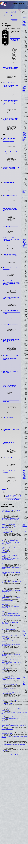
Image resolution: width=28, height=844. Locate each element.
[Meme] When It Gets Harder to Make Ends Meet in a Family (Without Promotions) (10, 209)
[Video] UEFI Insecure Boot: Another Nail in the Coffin (9, 386)
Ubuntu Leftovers (4, 714)
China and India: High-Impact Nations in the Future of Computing (11, 458)
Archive (12, 12)
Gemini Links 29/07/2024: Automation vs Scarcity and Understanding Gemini (9, 140)
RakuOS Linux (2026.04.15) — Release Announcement (11, 747)
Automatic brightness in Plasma (7, 733)
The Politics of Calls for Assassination (8, 443)
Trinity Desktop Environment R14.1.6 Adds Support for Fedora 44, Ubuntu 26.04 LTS (11, 645)
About (8, 11)
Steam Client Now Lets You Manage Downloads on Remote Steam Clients (24, 24)
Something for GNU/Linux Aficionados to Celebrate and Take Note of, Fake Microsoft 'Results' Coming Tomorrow (11, 84)
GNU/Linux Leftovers (5, 538)
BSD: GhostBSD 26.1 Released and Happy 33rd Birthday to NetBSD (13, 744)
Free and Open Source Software (7, 595)
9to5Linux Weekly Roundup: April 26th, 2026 (24, 579)
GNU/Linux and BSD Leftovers (7, 611)
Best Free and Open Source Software (8, 626)
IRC (11, 11)
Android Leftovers (5, 619)
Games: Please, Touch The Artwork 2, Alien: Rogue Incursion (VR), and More (14, 17)
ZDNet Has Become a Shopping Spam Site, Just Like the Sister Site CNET (11, 119)
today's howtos (4, 552)
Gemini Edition (15, 11)
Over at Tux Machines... (8, 417)
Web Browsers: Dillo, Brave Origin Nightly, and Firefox (11, 615)
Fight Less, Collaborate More (10, 195)
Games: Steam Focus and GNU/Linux (8, 716)
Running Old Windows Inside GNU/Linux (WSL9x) (10, 521)
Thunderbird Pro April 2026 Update (7, 600)
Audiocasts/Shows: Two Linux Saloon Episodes (10, 718)
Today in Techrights (5, 604)
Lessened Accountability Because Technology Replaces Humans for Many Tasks (11, 400)
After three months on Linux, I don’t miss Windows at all (11, 700)
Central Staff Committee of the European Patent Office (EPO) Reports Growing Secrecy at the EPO (10, 102)
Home (5, 11)
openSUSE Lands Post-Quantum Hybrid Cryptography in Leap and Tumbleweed (25, 243)
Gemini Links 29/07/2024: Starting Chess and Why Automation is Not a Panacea (11, 312)
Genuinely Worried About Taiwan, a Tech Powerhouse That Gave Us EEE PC (15, 38)
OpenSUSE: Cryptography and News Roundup (9, 553)
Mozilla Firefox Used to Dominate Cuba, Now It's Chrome (11, 298)
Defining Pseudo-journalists (9, 182)
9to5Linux (25, 17)
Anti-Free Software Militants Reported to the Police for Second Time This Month (11, 239)
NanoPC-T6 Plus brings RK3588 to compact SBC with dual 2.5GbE (24, 632)
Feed (15, 12)
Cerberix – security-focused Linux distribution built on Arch (11, 730)
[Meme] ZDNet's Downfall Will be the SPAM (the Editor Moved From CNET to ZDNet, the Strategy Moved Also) (11, 357)
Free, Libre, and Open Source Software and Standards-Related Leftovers (14, 708)
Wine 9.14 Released (5, 15)
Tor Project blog (24, 677)
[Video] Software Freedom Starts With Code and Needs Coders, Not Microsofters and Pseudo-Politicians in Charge (11, 282)
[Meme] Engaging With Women (10, 226)
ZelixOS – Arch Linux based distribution (8, 629)
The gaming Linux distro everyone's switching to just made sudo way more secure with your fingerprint (10, 519)
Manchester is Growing (5, 578)
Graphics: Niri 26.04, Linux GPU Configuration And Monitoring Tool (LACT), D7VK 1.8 (10, 559)
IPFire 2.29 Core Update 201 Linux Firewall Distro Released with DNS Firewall (24, 194)
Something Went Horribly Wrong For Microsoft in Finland (11, 168)
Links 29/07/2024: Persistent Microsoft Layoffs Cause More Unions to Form (10, 256)
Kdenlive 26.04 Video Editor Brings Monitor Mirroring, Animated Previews (24, 474)
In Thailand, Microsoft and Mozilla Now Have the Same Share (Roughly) (11, 340)
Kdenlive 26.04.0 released (6, 633)
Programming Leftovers (5, 550)
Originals (8, 12)
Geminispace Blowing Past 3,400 (7, 688)
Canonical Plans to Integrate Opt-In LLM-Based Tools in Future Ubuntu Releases (24, 90)
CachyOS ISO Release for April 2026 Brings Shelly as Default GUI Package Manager (11, 693)
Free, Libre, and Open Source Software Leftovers (10, 540)
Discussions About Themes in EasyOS (8, 561)
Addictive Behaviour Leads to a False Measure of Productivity (10, 68)
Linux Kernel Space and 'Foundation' (8, 676)
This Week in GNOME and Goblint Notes (8, 524)
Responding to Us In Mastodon (10, 324)
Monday (4, 489)
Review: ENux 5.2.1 (5, 669)
